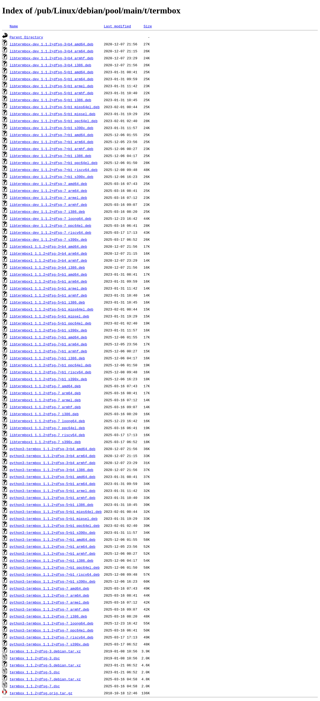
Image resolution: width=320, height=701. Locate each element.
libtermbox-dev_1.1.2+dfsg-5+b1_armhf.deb (51, 92)
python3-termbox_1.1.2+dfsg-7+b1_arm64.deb (52, 546)
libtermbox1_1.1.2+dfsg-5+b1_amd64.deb (48, 274)
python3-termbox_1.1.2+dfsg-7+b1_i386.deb (51, 560)
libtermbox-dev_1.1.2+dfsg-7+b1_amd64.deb (51, 134)
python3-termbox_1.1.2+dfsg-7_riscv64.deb (51, 637)
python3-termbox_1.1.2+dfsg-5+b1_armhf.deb (52, 497)
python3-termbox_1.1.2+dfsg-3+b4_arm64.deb (52, 455)
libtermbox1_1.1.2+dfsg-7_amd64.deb (45, 386)
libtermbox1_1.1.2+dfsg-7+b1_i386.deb (47, 358)
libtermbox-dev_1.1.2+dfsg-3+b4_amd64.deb (51, 44)
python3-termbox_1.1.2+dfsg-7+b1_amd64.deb (52, 539)
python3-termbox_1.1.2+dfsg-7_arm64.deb (49, 595)
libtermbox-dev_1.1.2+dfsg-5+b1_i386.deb (50, 99)
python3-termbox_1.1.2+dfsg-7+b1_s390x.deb (52, 581)
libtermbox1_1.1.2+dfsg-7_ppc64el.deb (47, 427)
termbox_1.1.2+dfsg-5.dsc (35, 672)
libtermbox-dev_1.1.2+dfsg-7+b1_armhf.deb (51, 148)
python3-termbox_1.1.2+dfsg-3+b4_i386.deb (51, 469)
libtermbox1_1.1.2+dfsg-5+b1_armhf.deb (48, 295)
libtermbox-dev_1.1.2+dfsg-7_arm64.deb (48, 190)
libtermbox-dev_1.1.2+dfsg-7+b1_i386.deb (50, 155)
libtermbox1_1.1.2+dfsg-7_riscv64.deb (47, 434)
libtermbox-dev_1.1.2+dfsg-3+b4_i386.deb (50, 65)
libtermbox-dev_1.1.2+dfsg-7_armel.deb (48, 197)
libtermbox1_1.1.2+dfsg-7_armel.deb (45, 399)
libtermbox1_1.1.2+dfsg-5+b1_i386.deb (47, 302)
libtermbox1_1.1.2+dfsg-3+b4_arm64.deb (48, 253)
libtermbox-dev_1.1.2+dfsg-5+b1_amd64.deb (51, 72)
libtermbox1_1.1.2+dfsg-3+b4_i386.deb (47, 267)
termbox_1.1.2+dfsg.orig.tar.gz (41, 693)
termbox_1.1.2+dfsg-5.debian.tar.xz (45, 665)
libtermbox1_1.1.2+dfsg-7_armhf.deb (45, 406)
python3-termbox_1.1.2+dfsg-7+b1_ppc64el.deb (55, 567)
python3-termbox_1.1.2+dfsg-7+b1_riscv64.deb (55, 574)
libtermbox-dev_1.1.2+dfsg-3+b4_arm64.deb (51, 51)
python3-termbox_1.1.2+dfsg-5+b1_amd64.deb (52, 476)
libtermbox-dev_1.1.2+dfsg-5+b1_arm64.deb (51, 78)
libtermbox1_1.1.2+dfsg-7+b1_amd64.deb (48, 337)
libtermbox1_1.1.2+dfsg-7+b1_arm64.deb (48, 344)
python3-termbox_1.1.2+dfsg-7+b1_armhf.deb (52, 553)
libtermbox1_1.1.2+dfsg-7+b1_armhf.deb (48, 351)
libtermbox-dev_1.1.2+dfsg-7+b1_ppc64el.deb (54, 162)
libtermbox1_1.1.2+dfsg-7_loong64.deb (47, 420)
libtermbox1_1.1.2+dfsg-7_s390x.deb (45, 441)
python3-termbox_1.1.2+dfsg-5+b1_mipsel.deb (54, 518)
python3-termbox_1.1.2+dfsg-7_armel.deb (49, 602)
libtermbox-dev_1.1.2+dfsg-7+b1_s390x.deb (51, 176)
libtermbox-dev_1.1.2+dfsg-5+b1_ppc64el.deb (54, 120)
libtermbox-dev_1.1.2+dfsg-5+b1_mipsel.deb (52, 113)
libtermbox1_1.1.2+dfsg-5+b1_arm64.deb (48, 281)
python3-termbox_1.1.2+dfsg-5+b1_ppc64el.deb (55, 525)
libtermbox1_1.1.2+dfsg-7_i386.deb (44, 413)
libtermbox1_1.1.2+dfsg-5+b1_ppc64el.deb (50, 323)
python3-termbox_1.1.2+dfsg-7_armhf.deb (49, 609)
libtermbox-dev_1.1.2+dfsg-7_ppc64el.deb (50, 225)
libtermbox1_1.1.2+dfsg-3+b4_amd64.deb (48, 246)
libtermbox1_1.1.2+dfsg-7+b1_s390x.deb (48, 379)
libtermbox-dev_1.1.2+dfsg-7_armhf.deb (48, 204)
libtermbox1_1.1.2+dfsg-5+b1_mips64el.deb (51, 309)
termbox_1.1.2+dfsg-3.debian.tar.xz (45, 651)
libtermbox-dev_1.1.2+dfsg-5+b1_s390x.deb (51, 127)
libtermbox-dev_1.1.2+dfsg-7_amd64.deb (48, 183)
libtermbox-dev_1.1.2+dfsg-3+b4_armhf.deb (51, 58)
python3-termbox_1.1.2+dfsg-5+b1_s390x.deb (52, 532)
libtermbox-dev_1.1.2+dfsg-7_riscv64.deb (50, 232)
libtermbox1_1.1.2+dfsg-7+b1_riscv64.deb (50, 372)
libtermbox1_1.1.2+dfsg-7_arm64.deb (45, 392)
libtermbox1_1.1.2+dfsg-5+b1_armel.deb (48, 288)
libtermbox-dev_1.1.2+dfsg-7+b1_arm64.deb (51, 141)
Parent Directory (26, 37)
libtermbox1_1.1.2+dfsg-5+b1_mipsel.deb (49, 316)
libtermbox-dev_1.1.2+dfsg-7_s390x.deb (48, 239)
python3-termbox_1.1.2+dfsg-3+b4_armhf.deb (52, 462)
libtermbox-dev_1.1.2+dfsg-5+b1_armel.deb (51, 85)
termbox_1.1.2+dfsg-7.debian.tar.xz (45, 679)
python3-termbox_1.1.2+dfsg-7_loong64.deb (51, 623)
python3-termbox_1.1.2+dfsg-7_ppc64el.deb (51, 630)
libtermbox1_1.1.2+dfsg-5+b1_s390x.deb (48, 330)
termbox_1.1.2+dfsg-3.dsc (35, 658)
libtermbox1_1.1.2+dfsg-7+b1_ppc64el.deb (50, 365)
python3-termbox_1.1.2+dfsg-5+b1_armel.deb (52, 490)
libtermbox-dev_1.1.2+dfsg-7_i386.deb (47, 211)
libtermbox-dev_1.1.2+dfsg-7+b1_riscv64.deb (54, 169)
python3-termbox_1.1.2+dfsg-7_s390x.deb (49, 644)
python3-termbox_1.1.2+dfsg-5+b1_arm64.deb (52, 483)
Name (14, 26)
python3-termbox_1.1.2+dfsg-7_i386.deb (48, 616)
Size (148, 26)
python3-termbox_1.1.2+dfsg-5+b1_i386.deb (51, 504)
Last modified (117, 26)
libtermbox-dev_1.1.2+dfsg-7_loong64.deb (50, 218)
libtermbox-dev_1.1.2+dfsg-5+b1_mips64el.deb (55, 106)
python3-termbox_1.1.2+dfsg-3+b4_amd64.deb (52, 448)
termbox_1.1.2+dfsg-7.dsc (35, 686)
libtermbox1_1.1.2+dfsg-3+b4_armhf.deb (48, 260)
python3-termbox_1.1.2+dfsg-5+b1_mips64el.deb (56, 511)
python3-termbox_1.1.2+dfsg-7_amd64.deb (49, 588)
